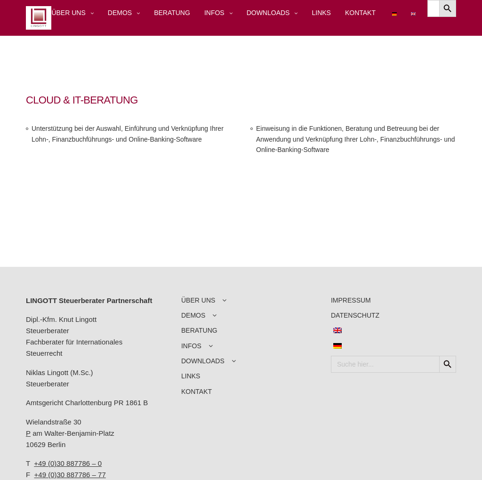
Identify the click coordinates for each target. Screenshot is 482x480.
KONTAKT (360, 12)
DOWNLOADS (268, 12)
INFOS (214, 12)
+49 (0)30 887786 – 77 (70, 475)
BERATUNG (172, 12)
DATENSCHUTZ (355, 315)
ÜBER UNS (68, 12)
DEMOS (120, 12)
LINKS (321, 12)
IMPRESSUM (351, 300)
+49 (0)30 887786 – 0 (68, 463)
